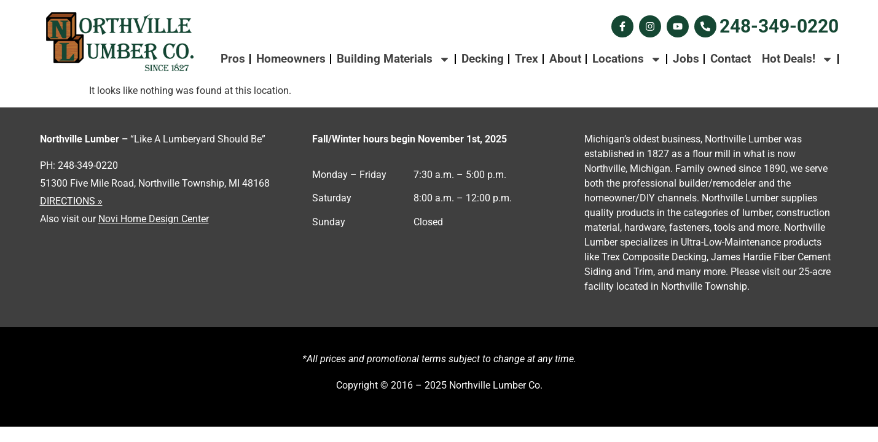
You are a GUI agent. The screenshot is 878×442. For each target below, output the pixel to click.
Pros (233, 59)
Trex (526, 59)
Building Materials (393, 59)
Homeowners (291, 59)
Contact (730, 59)
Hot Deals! (797, 59)
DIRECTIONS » (71, 201)
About (565, 59)
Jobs (686, 59)
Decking (482, 59)
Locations (627, 59)
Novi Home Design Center (153, 219)
